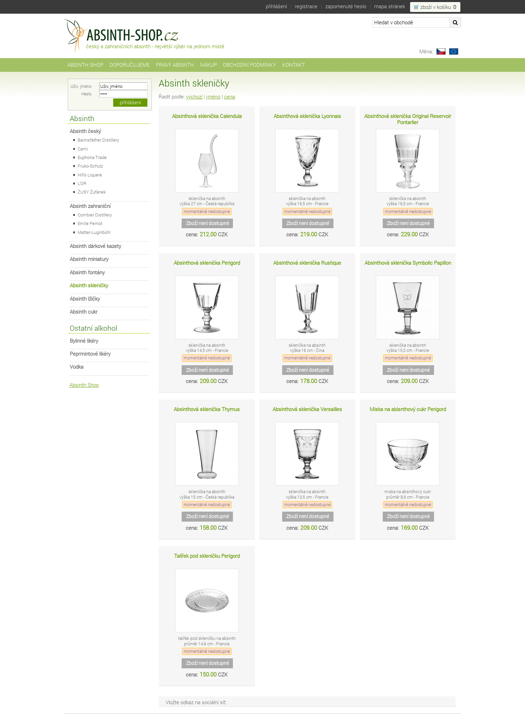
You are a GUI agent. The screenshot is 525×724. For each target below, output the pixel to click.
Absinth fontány (87, 272)
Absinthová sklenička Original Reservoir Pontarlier (407, 119)
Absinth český (85, 131)
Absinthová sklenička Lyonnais (307, 116)
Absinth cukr (83, 311)
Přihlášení (276, 6)
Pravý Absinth (175, 65)
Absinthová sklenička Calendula (207, 116)
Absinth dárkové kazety (95, 246)
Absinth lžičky (85, 298)
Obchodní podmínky (249, 65)
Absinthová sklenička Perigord (207, 263)
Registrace (306, 6)
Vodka (76, 367)
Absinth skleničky (89, 285)
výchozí (194, 96)
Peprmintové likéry (90, 354)
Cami (83, 149)
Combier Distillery (95, 215)
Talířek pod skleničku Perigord (207, 556)
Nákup (208, 65)
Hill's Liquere (90, 175)
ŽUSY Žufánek (92, 192)
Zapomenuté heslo (345, 6)
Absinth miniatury (89, 259)
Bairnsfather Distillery (98, 140)
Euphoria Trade (92, 157)
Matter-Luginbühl (94, 232)
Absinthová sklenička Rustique (307, 263)
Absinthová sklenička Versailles (307, 409)
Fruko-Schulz (90, 166)
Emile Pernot (90, 223)
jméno (213, 96)
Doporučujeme (129, 65)
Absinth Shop (85, 65)
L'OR (82, 183)
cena (229, 96)
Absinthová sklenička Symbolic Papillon (408, 263)
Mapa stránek (389, 6)
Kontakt (293, 65)
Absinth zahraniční (90, 206)
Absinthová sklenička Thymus (207, 409)
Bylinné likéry (84, 341)
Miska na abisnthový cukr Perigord (408, 409)
